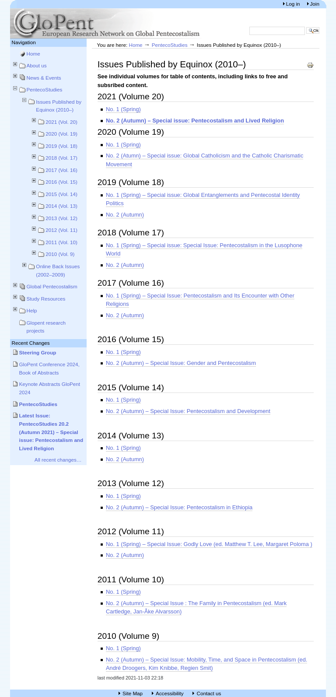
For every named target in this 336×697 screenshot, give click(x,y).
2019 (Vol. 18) (61, 146)
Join (314, 4)
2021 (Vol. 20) (61, 122)
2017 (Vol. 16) (61, 170)
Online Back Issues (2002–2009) (58, 270)
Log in (293, 4)
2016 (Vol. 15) (61, 182)
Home (33, 53)
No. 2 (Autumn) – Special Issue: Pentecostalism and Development (188, 411)
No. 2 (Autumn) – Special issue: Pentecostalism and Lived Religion (195, 120)
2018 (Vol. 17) (61, 158)
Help (32, 310)
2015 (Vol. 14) (61, 194)
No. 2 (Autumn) (125, 214)
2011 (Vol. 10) (61, 242)
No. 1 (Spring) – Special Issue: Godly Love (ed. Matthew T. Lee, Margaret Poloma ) (209, 544)
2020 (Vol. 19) (61, 134)
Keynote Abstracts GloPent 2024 (49, 388)
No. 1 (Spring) (123, 109)
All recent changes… (58, 459)
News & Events (44, 78)
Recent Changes (31, 343)
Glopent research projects (46, 327)
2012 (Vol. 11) (61, 230)
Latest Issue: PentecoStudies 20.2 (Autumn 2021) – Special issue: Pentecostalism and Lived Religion (51, 432)
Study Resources (46, 298)
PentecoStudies (45, 89)
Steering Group (37, 352)
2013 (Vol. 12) (61, 218)
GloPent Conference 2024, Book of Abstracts (49, 368)
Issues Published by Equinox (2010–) (58, 106)
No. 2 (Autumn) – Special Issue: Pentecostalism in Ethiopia (179, 507)
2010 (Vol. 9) (60, 254)
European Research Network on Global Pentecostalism (106, 23)
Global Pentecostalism (52, 286)
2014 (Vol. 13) (61, 206)
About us (37, 65)
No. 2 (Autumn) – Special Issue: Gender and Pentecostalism (181, 363)
